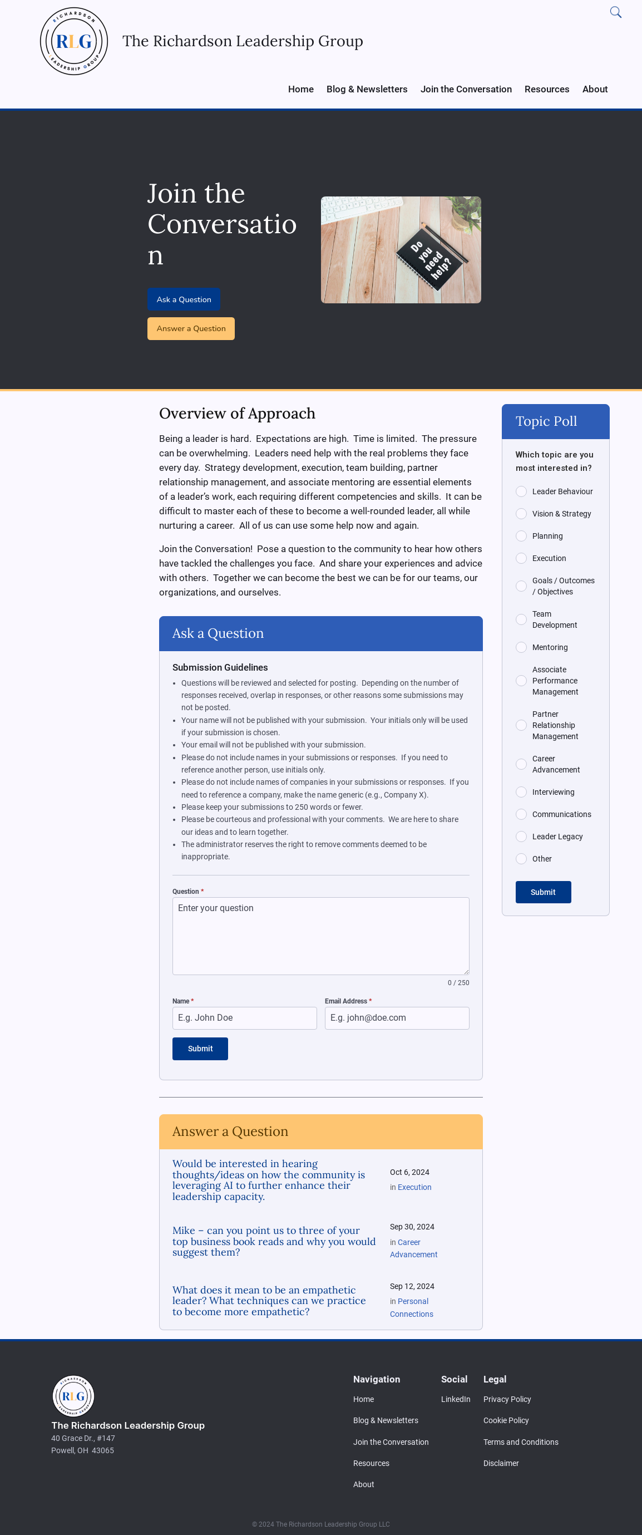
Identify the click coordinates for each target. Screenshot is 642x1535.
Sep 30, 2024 (412, 1224)
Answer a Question (191, 328)
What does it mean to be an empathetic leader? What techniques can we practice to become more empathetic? (269, 1297)
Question (188, 892)
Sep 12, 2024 (412, 1283)
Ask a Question (183, 299)
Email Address (348, 1001)
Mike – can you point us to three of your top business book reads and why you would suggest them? (274, 1238)
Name (183, 1001)
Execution (415, 1184)
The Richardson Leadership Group (128, 1422)
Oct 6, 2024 (409, 1169)
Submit (200, 1048)
